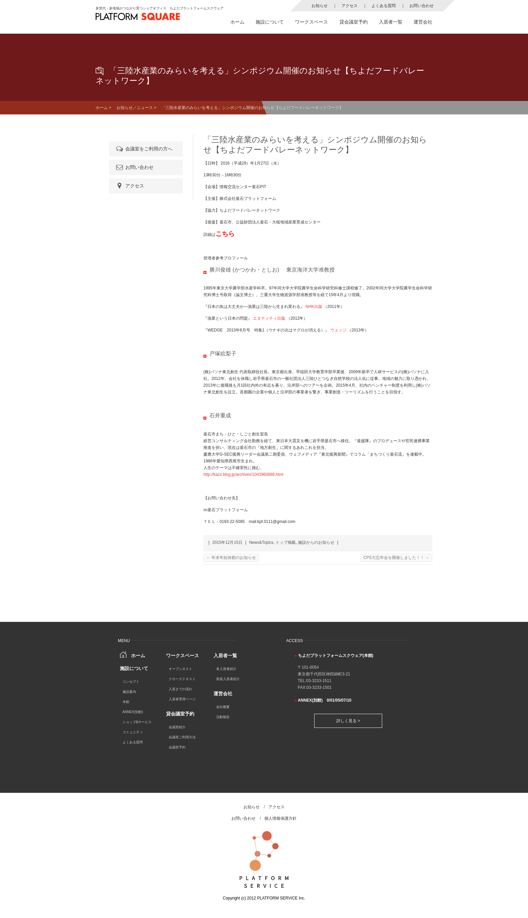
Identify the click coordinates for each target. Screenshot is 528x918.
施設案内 (129, 692)
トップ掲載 (285, 542)
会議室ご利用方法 (182, 737)
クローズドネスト (182, 679)
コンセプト (131, 681)
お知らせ (319, 5)
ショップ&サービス (137, 722)
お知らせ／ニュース (135, 107)
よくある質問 (383, 5)
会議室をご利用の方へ (143, 148)
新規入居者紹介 (228, 679)
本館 (126, 702)
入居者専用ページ (182, 699)
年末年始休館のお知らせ (231, 557)
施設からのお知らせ (316, 542)
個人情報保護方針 (280, 818)
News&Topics (261, 542)
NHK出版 (313, 306)
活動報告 (223, 717)
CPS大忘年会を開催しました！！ (396, 557)
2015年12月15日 (227, 542)
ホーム (237, 22)
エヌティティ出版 (269, 318)
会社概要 (223, 707)
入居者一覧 (390, 22)
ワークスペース (311, 22)
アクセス (349, 5)
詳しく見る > (348, 720)
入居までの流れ (180, 689)
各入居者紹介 (226, 669)
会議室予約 (177, 747)
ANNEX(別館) (133, 712)
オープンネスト (180, 669)
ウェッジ (338, 330)
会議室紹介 (177, 727)
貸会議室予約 (353, 22)
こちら (225, 233)
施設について (270, 22)
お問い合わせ (421, 5)
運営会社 (423, 22)
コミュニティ (133, 732)
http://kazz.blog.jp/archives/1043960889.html (243, 474)
